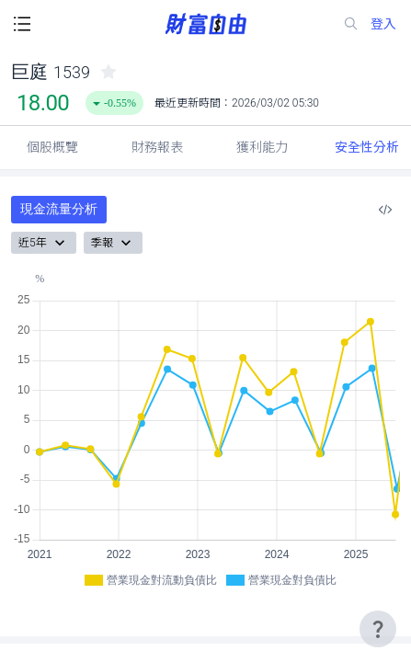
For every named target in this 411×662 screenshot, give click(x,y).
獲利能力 (262, 147)
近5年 (43, 243)
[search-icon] (351, 24)
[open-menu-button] (22, 24)
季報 (113, 243)
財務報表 (157, 147)
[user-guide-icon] (378, 629)
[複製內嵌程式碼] (385, 209)
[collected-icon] (108, 71)
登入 (383, 24)
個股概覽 (52, 147)
